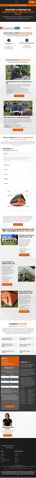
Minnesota (17, 454)
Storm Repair (9, 392)
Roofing (3, 391)
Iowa (16, 457)
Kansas (17, 459)
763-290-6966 (22, 5)
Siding (7, 391)
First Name (3, 375)
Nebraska (17, 461)
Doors (16, 391)
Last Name (12, 375)
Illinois (17, 456)
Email (11, 380)
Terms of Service (27, 468)
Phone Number (4, 380)
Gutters (3, 392)
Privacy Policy (22, 468)
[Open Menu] (16, 2)
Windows (12, 391)
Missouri (17, 463)
